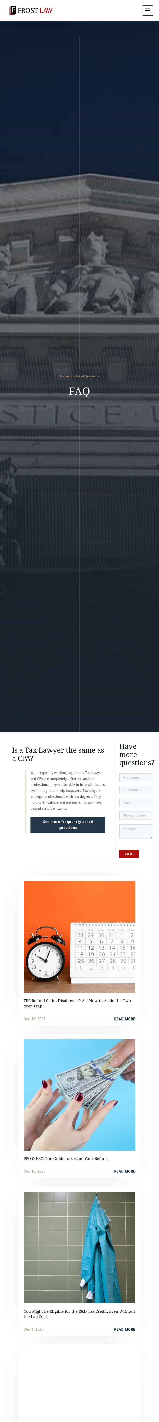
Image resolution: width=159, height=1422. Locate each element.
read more (124, 1018)
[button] (147, 10)
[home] (30, 10)
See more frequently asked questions (68, 825)
